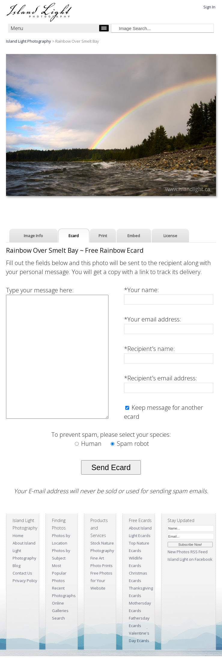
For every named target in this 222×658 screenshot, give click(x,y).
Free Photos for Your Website (101, 580)
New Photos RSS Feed (188, 551)
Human (89, 443)
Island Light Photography (28, 41)
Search (58, 618)
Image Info (33, 235)
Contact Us (22, 573)
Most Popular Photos (59, 573)
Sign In (209, 7)
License (170, 235)
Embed (133, 235)
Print (103, 235)
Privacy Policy (25, 580)
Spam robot (130, 443)
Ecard (73, 235)
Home (18, 535)
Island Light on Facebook (190, 559)
